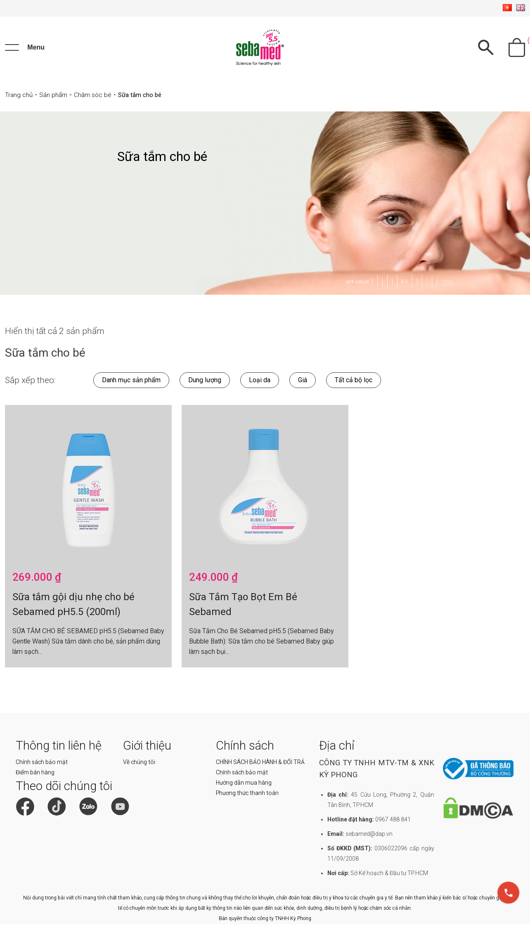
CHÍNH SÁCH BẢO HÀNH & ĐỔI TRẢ (260, 762)
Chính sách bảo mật (42, 762)
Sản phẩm (53, 95)
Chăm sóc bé (92, 95)
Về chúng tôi (139, 762)
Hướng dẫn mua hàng (244, 782)
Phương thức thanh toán (247, 793)
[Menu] (25, 47)
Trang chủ (19, 95)
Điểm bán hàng (35, 772)
